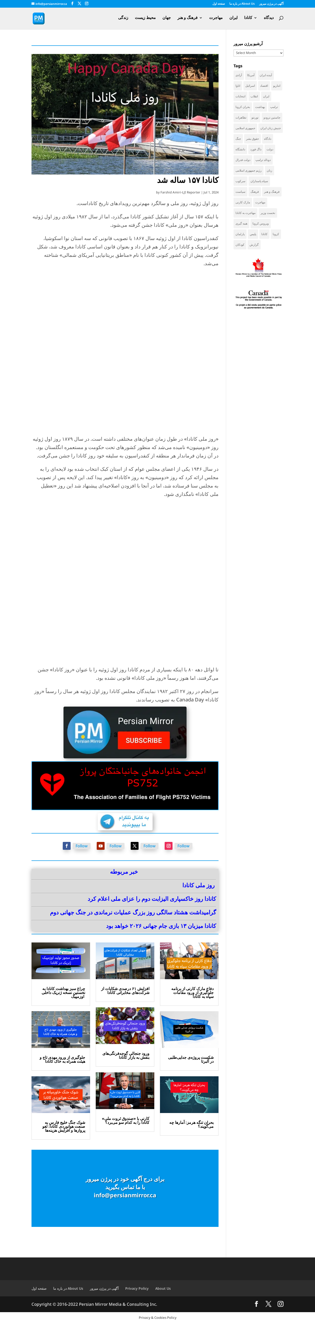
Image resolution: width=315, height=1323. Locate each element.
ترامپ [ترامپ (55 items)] (274, 107)
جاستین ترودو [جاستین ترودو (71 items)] (272, 117)
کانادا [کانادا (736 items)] (264, 234)
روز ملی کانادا (198, 885)
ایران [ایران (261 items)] (266, 96)
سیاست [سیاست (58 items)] (240, 192)
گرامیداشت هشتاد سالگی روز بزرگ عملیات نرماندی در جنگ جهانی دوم (133, 912)
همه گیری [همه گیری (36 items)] (241, 223)
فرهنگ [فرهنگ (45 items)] (255, 192)
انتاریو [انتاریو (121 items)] (276, 86)
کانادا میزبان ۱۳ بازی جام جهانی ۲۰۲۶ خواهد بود (161, 926)
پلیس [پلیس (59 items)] (253, 234)
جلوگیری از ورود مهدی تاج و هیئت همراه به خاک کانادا (62, 1059)
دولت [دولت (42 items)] (270, 149)
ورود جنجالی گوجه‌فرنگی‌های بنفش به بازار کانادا (125, 1055)
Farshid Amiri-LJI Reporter (180, 192)
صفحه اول (218, 4)
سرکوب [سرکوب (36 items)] (240, 181)
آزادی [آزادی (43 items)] (239, 75)
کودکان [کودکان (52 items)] (240, 245)
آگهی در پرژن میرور (271, 4)
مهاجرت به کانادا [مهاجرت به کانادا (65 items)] (245, 213)
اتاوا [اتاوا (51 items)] (238, 86)
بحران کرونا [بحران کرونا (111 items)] (243, 107)
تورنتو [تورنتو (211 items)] (255, 117)
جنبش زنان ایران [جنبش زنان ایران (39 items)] (270, 128)
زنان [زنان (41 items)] (269, 170)
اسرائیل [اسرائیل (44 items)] (250, 86)
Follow (82, 846)
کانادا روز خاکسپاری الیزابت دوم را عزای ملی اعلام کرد (152, 899)
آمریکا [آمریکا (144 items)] (250, 75)
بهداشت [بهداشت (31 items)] (260, 107)
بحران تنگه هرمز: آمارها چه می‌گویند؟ (191, 1124)
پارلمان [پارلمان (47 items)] (240, 234)
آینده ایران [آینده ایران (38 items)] (266, 75)
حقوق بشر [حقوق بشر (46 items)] (252, 139)
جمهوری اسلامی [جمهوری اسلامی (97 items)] (245, 128)
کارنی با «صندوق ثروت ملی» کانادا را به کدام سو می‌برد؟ (125, 1120)
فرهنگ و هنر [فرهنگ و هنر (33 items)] (272, 192)
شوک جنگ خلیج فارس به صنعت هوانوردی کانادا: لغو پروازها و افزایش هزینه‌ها (63, 1126)
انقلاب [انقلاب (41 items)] (254, 96)
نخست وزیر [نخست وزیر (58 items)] (268, 213)
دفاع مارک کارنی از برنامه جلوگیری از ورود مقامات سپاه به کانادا (192, 992)
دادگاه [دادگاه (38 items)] (267, 139)
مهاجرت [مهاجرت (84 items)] (260, 202)
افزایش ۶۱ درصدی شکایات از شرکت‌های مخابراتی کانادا (125, 990)
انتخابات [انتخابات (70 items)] (240, 96)
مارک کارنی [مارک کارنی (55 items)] (243, 202)
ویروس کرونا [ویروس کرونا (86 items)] (260, 223)
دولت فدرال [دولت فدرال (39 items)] (243, 160)
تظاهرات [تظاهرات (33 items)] (241, 117)
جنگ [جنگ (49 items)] (238, 139)
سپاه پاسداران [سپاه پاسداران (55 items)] (259, 181)
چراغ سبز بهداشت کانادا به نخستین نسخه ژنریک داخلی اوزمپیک (63, 992)
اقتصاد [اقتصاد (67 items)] (264, 86)
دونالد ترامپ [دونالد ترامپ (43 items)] (263, 160)
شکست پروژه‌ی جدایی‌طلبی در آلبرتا (191, 1059)
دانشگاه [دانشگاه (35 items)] (240, 149)
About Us (163, 1288)
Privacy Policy (137, 1288)
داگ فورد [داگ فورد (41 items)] (255, 149)
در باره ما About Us (242, 4)
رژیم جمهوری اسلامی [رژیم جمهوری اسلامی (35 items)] (249, 170)
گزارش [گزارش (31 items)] (254, 245)
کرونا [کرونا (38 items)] (276, 234)
